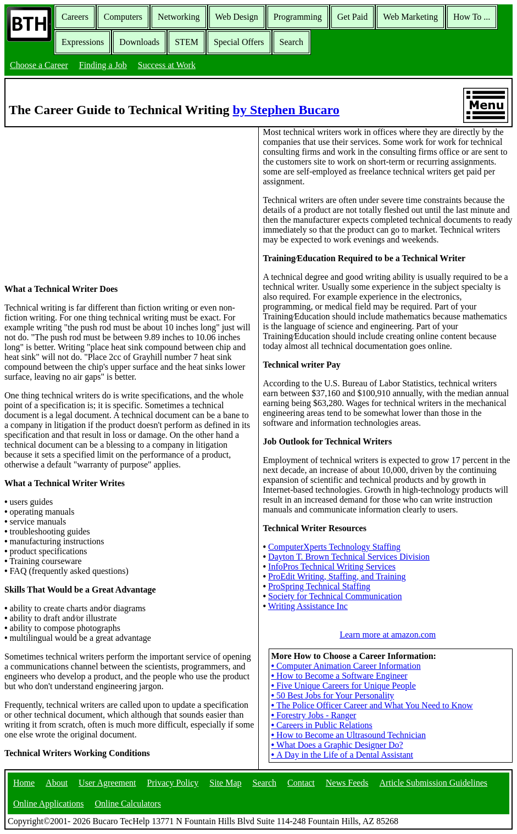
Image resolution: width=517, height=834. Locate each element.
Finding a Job (103, 65)
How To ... (471, 16)
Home (24, 782)
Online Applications (48, 803)
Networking (178, 16)
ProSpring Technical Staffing (319, 586)
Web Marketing (410, 16)
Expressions (83, 42)
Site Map (225, 782)
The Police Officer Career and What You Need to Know (372, 705)
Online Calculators (127, 803)
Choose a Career (39, 65)
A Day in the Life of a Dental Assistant (342, 754)
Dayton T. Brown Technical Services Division (349, 556)
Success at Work (167, 65)
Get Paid (352, 16)
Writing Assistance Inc (308, 606)
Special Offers (239, 42)
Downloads (139, 42)
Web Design (236, 16)
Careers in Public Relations (322, 725)
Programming (298, 16)
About (57, 782)
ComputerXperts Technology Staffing (334, 546)
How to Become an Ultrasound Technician (348, 735)
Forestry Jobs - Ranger (314, 715)
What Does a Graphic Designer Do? (337, 745)
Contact (301, 782)
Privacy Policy (173, 782)
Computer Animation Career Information (346, 665)
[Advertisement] (129, 204)
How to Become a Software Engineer (339, 675)
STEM (186, 42)
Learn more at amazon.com (388, 634)
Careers (75, 16)
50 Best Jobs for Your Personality (332, 695)
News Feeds (347, 782)
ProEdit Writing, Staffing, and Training (336, 576)
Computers (123, 16)
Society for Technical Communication (335, 596)
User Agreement (107, 782)
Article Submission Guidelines (433, 782)
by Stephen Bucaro (286, 110)
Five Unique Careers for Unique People (343, 685)
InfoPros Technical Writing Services (332, 566)
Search (292, 42)
